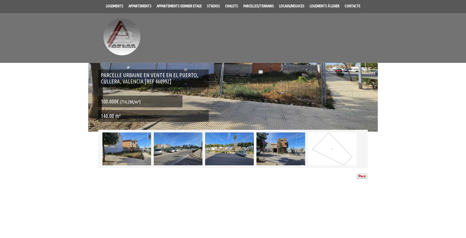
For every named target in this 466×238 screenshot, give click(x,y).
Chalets (231, 6)
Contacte (352, 6)
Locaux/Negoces (291, 6)
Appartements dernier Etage (179, 6)
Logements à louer (324, 6)
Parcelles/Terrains (258, 6)
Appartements (139, 6)
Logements (114, 6)
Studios (213, 6)
